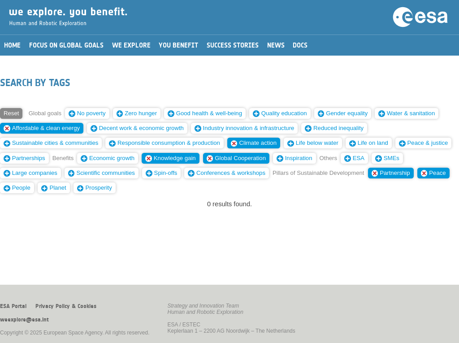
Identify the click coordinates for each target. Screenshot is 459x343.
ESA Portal (13, 306)
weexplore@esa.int (24, 319)
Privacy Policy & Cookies (65, 306)
